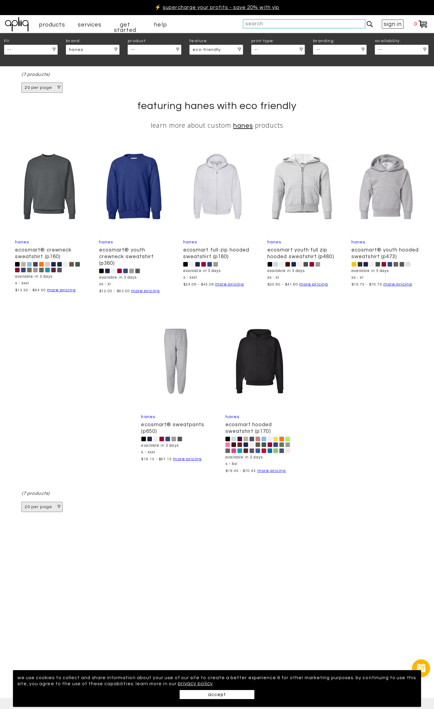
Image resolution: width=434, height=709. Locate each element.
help (160, 25)
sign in (393, 24)
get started (125, 27)
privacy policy (236, 683)
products (52, 25)
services (90, 25)
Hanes (243, 126)
